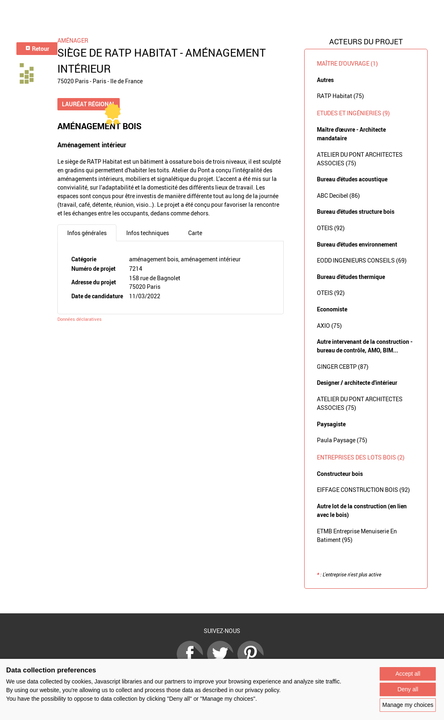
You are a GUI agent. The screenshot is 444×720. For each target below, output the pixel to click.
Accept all (407, 673)
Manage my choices (407, 705)
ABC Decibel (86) (338, 195)
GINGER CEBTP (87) (343, 366)
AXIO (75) (329, 325)
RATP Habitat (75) (340, 96)
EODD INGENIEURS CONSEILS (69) (362, 260)
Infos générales (87, 233)
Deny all (407, 689)
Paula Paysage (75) (342, 440)
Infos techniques (147, 233)
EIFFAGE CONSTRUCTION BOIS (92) (363, 490)
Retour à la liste (222, 601)
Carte (195, 233)
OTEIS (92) (331, 228)
